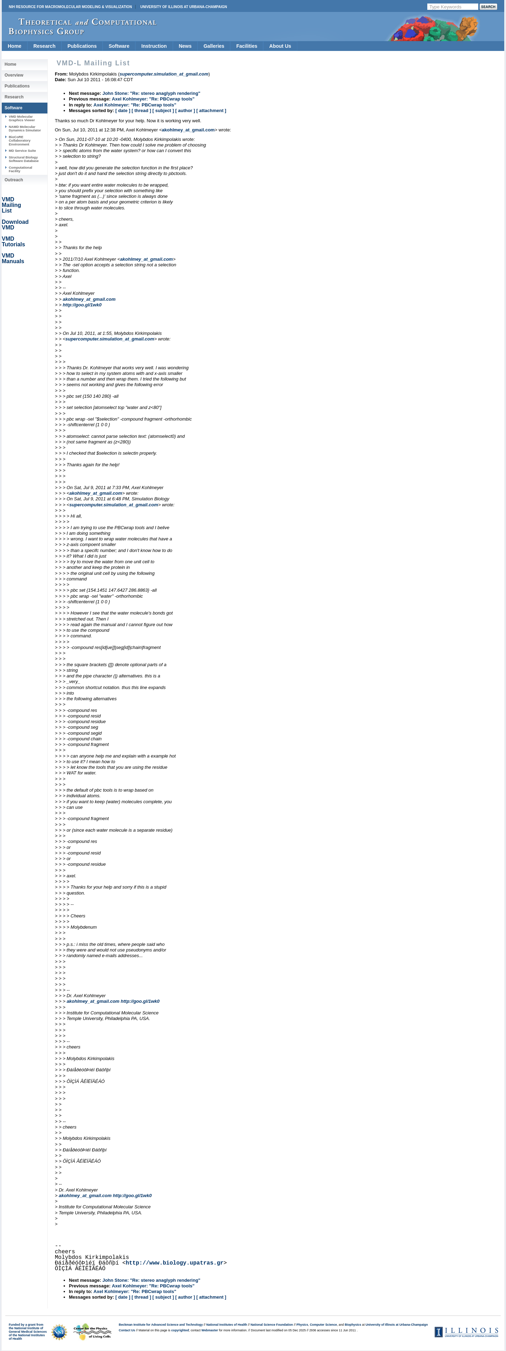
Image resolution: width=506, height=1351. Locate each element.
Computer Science (323, 1324)
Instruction (154, 46)
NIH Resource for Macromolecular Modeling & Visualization (70, 7)
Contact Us (127, 1330)
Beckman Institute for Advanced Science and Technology (161, 1324)
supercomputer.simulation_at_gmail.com (109, 339)
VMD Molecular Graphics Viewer (22, 118)
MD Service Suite (22, 150)
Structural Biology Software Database (24, 159)
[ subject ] (163, 110)
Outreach (14, 179)
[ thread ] (141, 110)
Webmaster (209, 1330)
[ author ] (185, 110)
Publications (82, 46)
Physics (302, 1324)
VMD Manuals (13, 258)
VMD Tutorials (13, 241)
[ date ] (122, 110)
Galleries (213, 46)
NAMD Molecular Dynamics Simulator (25, 128)
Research (44, 46)
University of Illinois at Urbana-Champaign (183, 7)
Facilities (246, 46)
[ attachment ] (211, 110)
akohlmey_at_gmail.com (188, 129)
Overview (14, 75)
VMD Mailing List (11, 205)
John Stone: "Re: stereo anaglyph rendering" (151, 93)
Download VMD (15, 224)
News (185, 46)
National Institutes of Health (226, 1324)
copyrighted (180, 1330)
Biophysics (353, 1324)
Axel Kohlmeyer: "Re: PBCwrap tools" (153, 99)
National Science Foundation (272, 1324)
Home (14, 46)
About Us (280, 46)
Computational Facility (20, 169)
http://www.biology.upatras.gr (174, 1263)
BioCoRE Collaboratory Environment (20, 140)
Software (119, 46)
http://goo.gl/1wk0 (82, 304)
